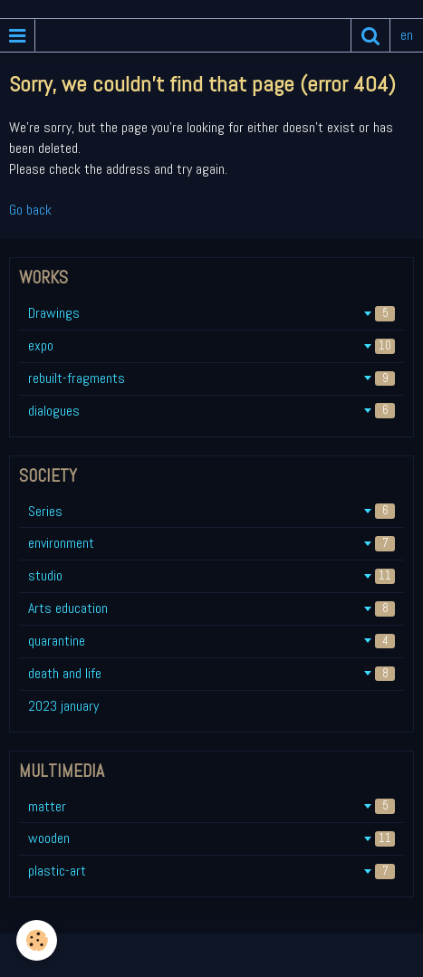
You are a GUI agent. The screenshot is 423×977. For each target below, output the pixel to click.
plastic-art (211, 870)
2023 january (63, 705)
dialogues (211, 410)
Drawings (211, 312)
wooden (211, 838)
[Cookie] (36, 940)
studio (211, 575)
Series (211, 511)
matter (211, 806)
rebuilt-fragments (211, 378)
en (406, 34)
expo (211, 345)
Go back (30, 209)
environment (211, 542)
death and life (211, 673)
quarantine (211, 640)
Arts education (211, 608)
